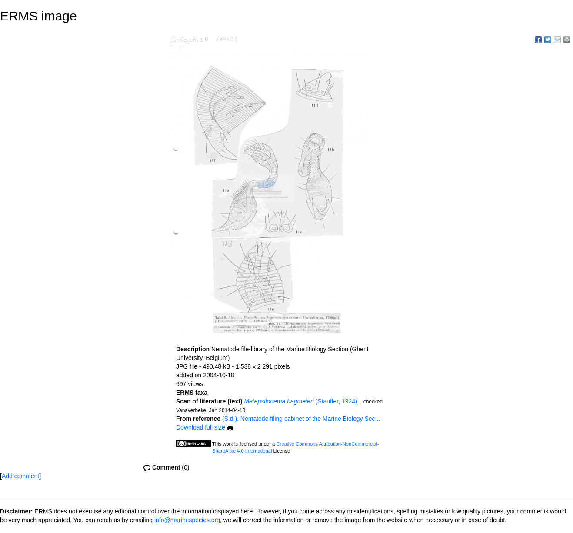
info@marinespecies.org (187, 519)
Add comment (20, 476)
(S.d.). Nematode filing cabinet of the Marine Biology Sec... (301, 418)
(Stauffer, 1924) (300, 401)
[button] (360, 402)
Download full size (204, 427)
